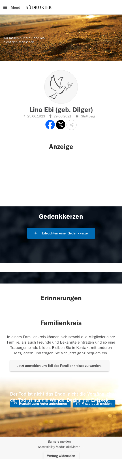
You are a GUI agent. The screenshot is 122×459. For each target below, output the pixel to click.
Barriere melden (59, 442)
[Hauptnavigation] (61, 7)
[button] (71, 125)
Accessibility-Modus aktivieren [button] (59, 447)
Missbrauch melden (94, 404)
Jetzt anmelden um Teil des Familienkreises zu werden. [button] (59, 366)
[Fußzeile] (61, 444)
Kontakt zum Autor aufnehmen (40, 404)
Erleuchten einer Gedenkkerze (61, 233)
